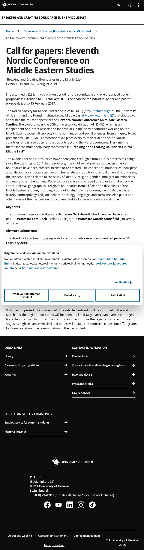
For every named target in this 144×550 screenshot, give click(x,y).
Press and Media (103, 384)
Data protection (54, 545)
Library (36, 356)
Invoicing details (103, 374)
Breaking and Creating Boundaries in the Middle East (44, 18)
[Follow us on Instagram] (81, 504)
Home (10, 31)
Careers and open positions (36, 365)
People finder (103, 356)
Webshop (36, 374)
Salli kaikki (117, 295)
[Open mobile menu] (137, 17)
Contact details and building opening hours (103, 365)
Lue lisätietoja (123, 282)
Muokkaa (72, 295)
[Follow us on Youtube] (58, 504)
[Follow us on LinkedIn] (69, 504)
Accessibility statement (53, 535)
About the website (20, 535)
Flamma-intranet (36, 431)
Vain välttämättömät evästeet (26, 295)
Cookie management (87, 535)
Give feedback (103, 393)
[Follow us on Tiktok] (92, 504)
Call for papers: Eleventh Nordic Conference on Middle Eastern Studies (50, 38)
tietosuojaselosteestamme (40, 268)
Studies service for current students (36, 422)
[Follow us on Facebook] (47, 504)
